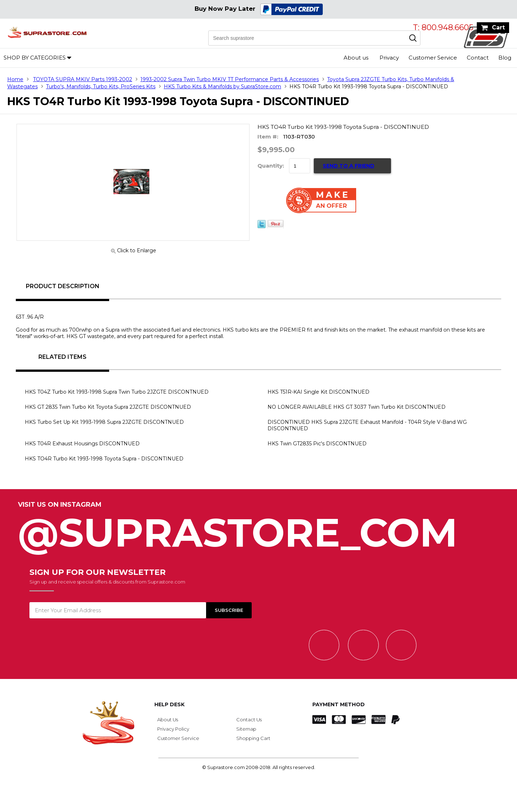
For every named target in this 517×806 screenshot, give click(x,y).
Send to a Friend (348, 166)
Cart (498, 27)
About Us (167, 719)
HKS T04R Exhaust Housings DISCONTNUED (82, 443)
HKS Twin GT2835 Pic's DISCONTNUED (317, 443)
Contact (478, 57)
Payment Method (338, 704)
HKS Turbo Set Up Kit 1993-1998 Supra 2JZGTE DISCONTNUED (104, 422)
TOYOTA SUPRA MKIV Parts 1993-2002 (82, 79)
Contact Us (249, 719)
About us (356, 57)
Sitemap (246, 729)
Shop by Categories (35, 57)
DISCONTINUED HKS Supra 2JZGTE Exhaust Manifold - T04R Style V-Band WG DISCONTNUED (367, 425)
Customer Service (433, 57)
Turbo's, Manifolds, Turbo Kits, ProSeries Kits (100, 86)
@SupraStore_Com (258, 529)
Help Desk (169, 704)
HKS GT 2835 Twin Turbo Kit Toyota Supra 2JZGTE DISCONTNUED (108, 407)
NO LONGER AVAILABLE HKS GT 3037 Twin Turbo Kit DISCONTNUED (356, 407)
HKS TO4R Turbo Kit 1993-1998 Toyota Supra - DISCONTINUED (104, 458)
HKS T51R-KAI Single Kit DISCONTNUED (318, 392)
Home (15, 79)
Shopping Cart (253, 738)
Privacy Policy (173, 729)
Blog (504, 57)
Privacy (389, 57)
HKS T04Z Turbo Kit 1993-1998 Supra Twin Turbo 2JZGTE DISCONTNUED (117, 392)
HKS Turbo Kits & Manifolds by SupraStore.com (222, 86)
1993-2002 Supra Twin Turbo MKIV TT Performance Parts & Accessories (229, 79)
